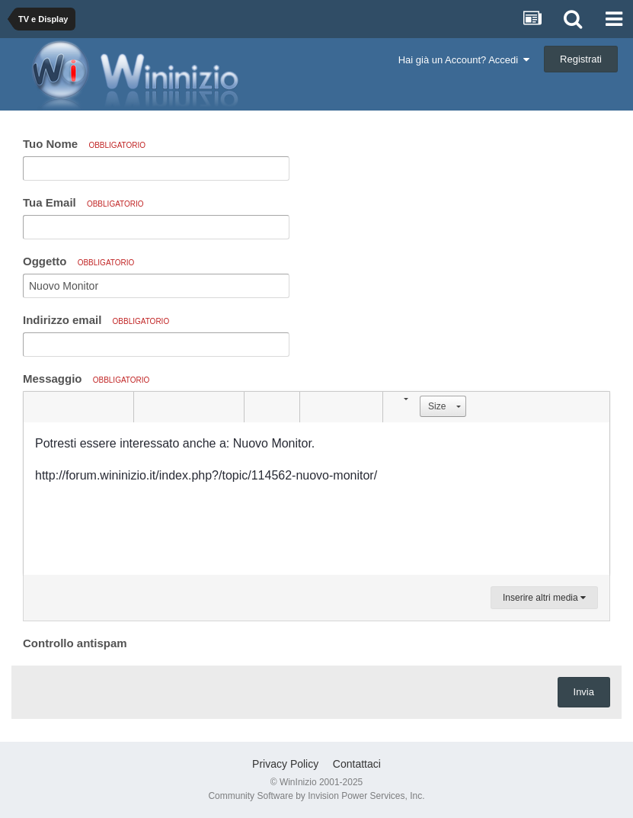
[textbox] (316, 498)
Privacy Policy (285, 764)
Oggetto (78, 261)
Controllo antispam (75, 643)
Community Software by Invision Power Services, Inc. (316, 796)
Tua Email (83, 202)
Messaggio (86, 378)
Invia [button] (584, 692)
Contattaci (357, 764)
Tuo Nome (84, 143)
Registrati (581, 59)
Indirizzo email (96, 319)
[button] (37, 407)
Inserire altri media (544, 597)
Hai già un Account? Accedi (464, 60)
